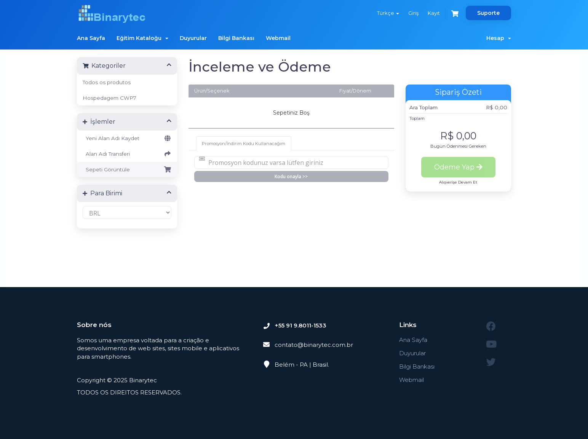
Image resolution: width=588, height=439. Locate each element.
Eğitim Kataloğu (142, 38)
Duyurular (193, 38)
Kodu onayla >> (291, 176)
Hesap (498, 38)
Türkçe (388, 13)
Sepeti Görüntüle (127, 169)
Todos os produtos (107, 82)
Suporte (488, 13)
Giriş (413, 13)
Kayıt (434, 13)
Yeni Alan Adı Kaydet (127, 138)
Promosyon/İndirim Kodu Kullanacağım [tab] (244, 143)
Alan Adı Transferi (127, 153)
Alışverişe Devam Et (458, 182)
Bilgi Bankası (236, 38)
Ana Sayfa (91, 38)
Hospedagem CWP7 (109, 98)
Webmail (278, 38)
